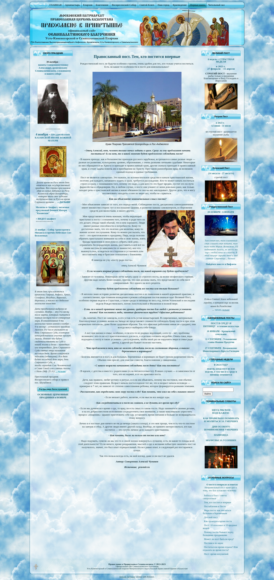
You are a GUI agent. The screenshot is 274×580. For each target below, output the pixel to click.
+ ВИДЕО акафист (46, 218)
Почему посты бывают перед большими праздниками (218, 534)
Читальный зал (216, 4)
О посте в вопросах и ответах (222, 484)
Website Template (127, 577)
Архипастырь (72, 4)
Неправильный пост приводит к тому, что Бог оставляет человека (220, 489)
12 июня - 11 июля (221, 125)
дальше (226, 309)
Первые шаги (197, 4)
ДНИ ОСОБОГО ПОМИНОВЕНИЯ (217, 428)
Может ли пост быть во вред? (219, 539)
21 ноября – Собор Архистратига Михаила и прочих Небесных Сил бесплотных (53, 232)
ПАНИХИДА (221, 435)
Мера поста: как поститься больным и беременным (217, 512)
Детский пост (211, 517)
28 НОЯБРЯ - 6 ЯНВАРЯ (220, 212)
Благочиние (102, 4)
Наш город (163, 4)
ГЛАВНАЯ (55, 4)
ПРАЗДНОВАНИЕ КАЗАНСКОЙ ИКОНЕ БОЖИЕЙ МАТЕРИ (53, 137)
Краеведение (180, 4)
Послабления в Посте (215, 506)
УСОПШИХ (229, 440)
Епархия (88, 4)
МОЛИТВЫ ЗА (214, 440)
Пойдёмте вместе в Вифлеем (221, 264)
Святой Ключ (147, 4)
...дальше (60, 371)
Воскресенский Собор (124, 4)
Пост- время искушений (216, 554)
